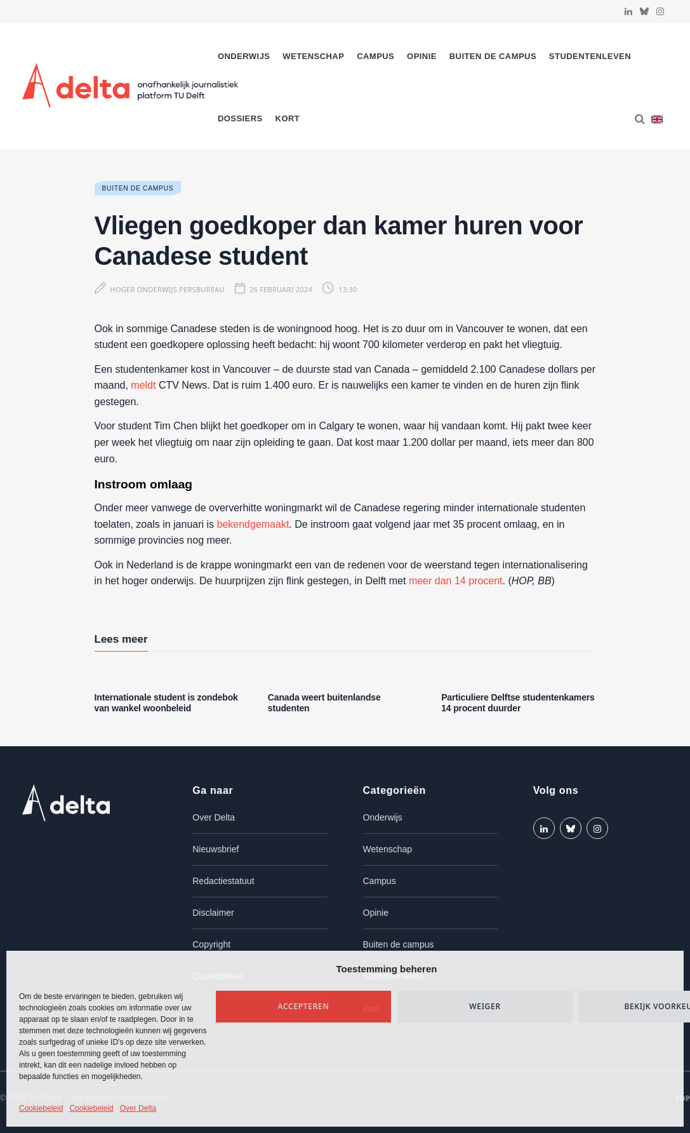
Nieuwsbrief (215, 849)
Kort (287, 118)
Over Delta (138, 1108)
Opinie (422, 56)
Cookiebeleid (41, 1108)
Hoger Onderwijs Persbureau (167, 289)
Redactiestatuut (223, 881)
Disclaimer (213, 913)
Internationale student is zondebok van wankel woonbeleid (166, 702)
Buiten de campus (492, 56)
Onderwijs (244, 56)
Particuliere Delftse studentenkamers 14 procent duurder (518, 702)
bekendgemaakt (253, 524)
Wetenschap (313, 56)
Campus (375, 56)
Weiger (485, 1006)
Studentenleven (590, 56)
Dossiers (240, 118)
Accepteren (303, 1006)
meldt (143, 385)
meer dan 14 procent (456, 580)
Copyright (211, 944)
